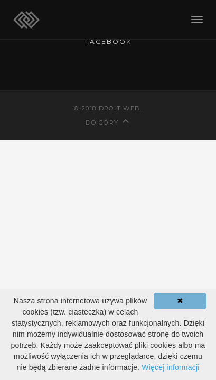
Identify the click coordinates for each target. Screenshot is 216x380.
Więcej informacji (170, 367)
